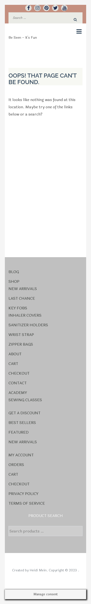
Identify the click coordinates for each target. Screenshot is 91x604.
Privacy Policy (23, 494)
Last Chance (21, 298)
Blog (13, 272)
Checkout (19, 373)
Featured (18, 432)
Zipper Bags (20, 344)
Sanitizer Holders (28, 325)
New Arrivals (22, 289)
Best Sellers (22, 423)
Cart (13, 364)
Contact (17, 383)
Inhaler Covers (24, 315)
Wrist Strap (21, 335)
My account (21, 455)
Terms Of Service (26, 503)
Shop (13, 281)
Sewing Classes (25, 400)
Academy (17, 393)
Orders (16, 465)
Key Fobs (17, 308)
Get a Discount (24, 413)
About (15, 354)
